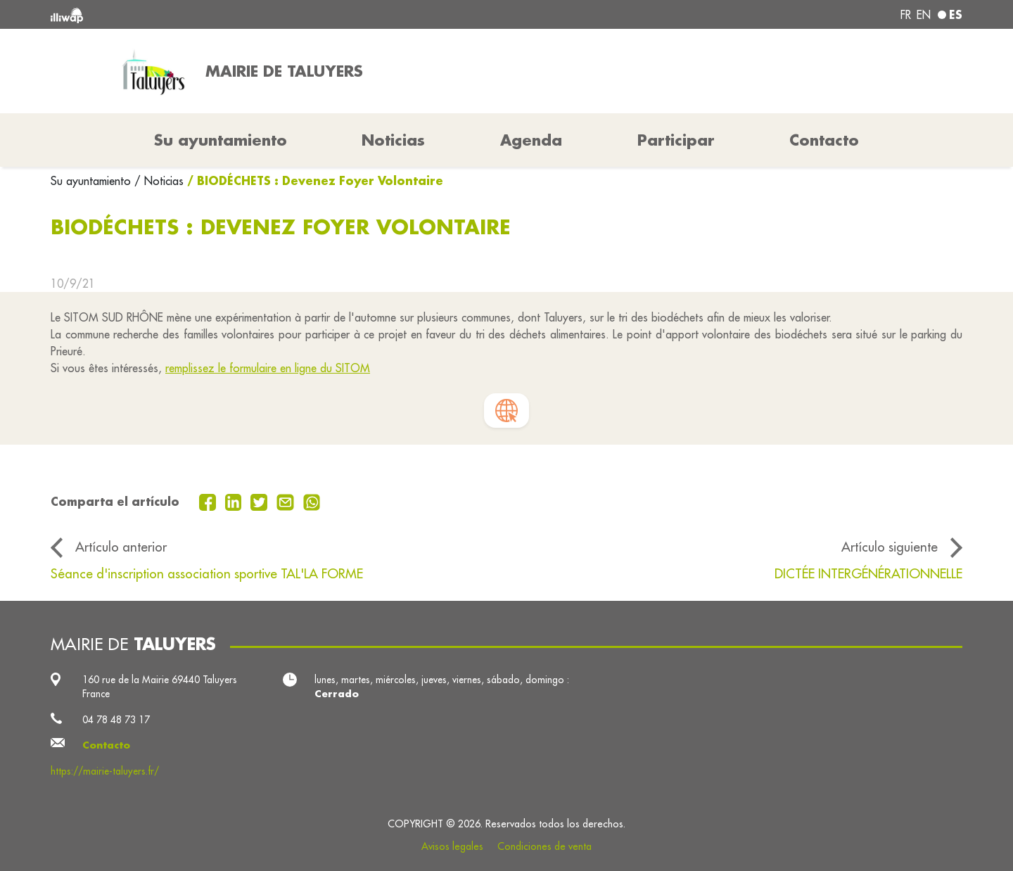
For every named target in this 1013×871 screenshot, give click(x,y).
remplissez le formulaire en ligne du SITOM (267, 368)
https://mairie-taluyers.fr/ (105, 771)
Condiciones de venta (544, 846)
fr (905, 15)
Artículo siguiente (889, 546)
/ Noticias (159, 181)
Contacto (824, 140)
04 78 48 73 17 (116, 719)
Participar (676, 140)
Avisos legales (452, 846)
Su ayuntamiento (92, 181)
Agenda (531, 140)
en (924, 15)
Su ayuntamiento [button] (220, 140)
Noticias (393, 140)
